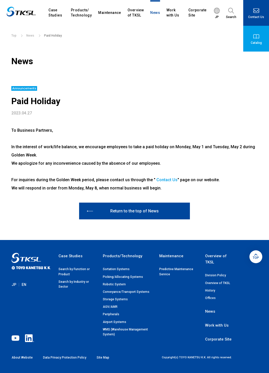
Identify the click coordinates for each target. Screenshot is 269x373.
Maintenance (171, 256)
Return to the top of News (123, 211)
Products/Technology (122, 256)
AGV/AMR (110, 307)
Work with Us (217, 325)
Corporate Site (218, 339)
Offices (210, 298)
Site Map (103, 357)
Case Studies (70, 256)
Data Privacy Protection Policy (64, 357)
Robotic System (114, 284)
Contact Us (167, 179)
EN (24, 290)
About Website (22, 357)
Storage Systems (115, 299)
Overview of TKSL (217, 283)
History (210, 290)
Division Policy (215, 275)
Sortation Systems (116, 269)
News (210, 311)
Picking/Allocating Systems (123, 277)
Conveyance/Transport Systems (126, 292)
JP (14, 290)
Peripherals (111, 314)
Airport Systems (114, 322)
